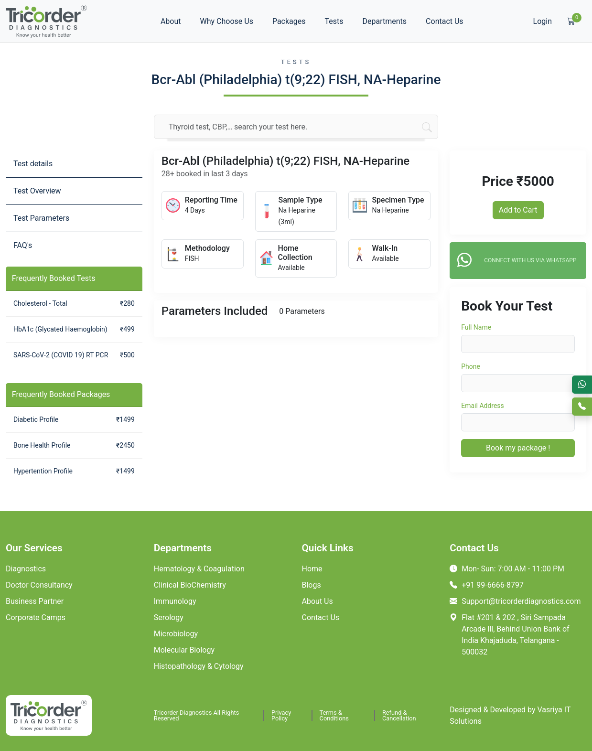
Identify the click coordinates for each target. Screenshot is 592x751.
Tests (334, 21)
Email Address (482, 405)
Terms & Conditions (334, 715)
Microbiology (176, 633)
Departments (385, 21)
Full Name (476, 327)
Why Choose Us (226, 21)
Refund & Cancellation (399, 715)
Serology (168, 617)
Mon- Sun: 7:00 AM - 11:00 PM (507, 568)
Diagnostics (26, 568)
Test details (33, 163)
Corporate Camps (35, 617)
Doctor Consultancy (39, 585)
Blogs (311, 585)
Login (542, 21)
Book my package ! (518, 447)
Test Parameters (41, 218)
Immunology (175, 601)
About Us (317, 601)
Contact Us (444, 21)
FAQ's (22, 245)
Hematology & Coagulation (199, 568)
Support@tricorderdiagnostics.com (515, 601)
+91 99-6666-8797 (487, 585)
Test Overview (37, 190)
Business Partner (35, 601)
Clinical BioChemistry (190, 585)
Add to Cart (518, 210)
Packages (289, 21)
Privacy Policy (281, 715)
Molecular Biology (184, 649)
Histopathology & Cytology (199, 666)
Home (312, 568)
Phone (470, 366)
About (171, 21)
